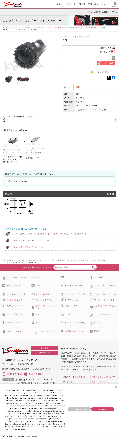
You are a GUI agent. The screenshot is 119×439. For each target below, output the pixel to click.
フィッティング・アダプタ (75, 294)
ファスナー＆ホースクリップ (105, 294)
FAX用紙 (106, 6)
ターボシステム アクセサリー (104, 315)
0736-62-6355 (14, 374)
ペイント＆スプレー (72, 306)
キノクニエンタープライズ (11, 27)
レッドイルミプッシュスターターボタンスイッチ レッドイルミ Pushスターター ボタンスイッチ (49, 234)
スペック (67, 87)
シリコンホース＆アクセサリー (105, 307)
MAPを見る (44, 353)
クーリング (40, 286)
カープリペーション (14, 286)
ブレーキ (39, 277)
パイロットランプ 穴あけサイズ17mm (91, 27)
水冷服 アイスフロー (15, 331)
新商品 (96, 331)
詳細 (78, 87)
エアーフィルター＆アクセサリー (18, 278)
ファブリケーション (72, 300)
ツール (67, 314)
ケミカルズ (98, 277)
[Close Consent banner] (115, 387)
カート (115, 4)
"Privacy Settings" (11, 421)
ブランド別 (44, 4)
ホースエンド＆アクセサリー (76, 323)
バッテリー (69, 277)
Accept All (103, 409)
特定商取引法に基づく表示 (103, 377)
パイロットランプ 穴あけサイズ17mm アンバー (30, 240)
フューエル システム (44, 300)
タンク (38, 314)
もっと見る (30, 116)
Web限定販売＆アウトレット (76, 331)
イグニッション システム (16, 306)
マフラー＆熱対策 (42, 294)
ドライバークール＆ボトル (75, 286)
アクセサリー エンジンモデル (46, 332)
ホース (38, 323)
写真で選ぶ (66, 4)
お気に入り (97, 6)
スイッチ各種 (56, 27)
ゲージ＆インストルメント (104, 300)
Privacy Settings (79, 409)
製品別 (33, 4)
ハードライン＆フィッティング (105, 324)
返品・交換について (100, 382)
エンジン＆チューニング (16, 294)
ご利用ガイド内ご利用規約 (74, 377)
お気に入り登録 (102, 72)
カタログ (78, 4)
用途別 (55, 4)
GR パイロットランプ (69, 27)
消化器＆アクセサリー (15, 300)
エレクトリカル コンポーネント (104, 287)
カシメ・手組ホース (14, 314)
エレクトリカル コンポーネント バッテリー (36, 27)
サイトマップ (69, 382)
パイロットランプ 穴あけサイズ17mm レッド (29, 247)
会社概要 (44, 348)
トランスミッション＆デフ (17, 323)
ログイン (88, 6)
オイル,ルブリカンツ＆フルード (46, 307)
